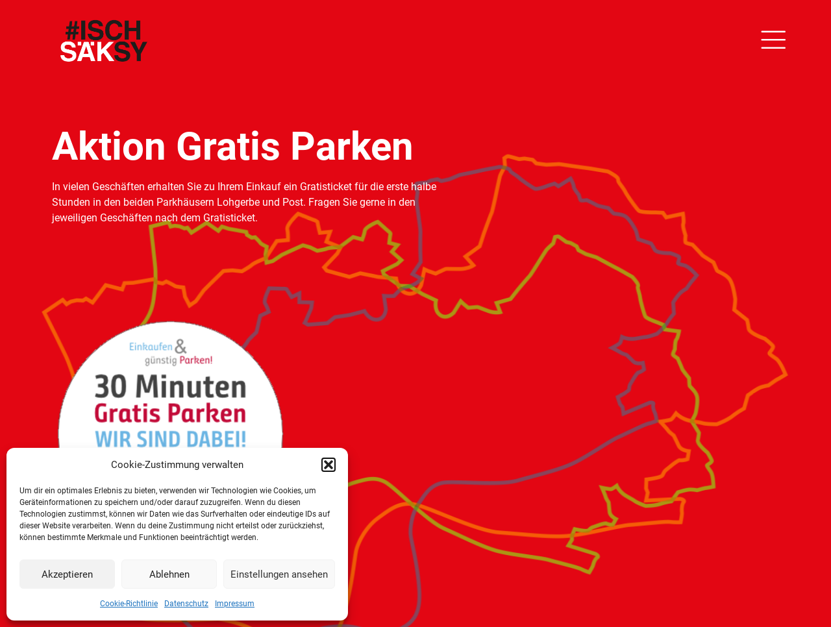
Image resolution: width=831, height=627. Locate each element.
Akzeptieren (67, 574)
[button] (328, 464)
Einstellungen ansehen (279, 574)
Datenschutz (186, 603)
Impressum (234, 603)
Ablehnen (169, 574)
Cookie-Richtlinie (129, 603)
